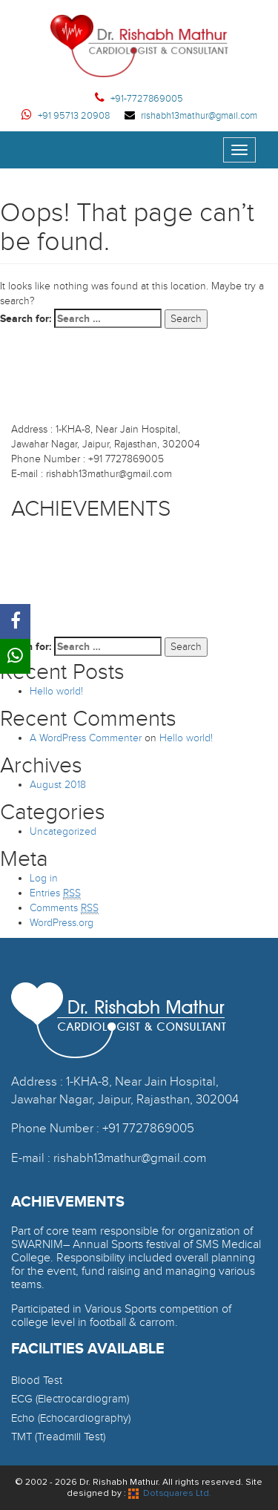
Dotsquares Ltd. (169, 1493)
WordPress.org (61, 922)
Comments (64, 908)
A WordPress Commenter (86, 737)
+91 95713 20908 (65, 116)
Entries (55, 893)
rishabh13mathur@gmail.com (191, 116)
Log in (44, 878)
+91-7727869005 (139, 98)
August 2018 (58, 784)
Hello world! (56, 691)
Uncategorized (63, 831)
